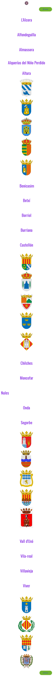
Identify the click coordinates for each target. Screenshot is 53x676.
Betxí (26, 200)
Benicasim (27, 186)
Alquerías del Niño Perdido (26, 62)
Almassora (26, 49)
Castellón (26, 245)
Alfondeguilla (26, 34)
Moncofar (26, 378)
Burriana (26, 230)
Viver (26, 586)
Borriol (26, 215)
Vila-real (26, 556)
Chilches (26, 363)
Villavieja (26, 571)
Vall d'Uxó (26, 541)
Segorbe (26, 422)
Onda (26, 408)
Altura (26, 73)
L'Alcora (26, 20)
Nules (5, 393)
